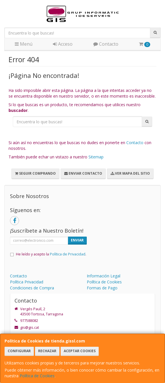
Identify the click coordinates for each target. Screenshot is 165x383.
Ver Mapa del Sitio (130, 173)
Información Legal (103, 276)
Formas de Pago (102, 288)
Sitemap (96, 157)
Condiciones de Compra (32, 288)
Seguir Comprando (35, 173)
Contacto (105, 44)
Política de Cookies (37, 375)
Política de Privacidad (67, 254)
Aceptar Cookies (80, 350)
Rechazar (47, 350)
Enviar (77, 240)
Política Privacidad (26, 282)
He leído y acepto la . (51, 254)
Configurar (19, 350)
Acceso (63, 44)
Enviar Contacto (83, 173)
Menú (23, 44)
